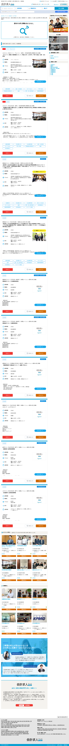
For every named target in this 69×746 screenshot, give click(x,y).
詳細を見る (41, 95)
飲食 (44, 733)
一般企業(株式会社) (61, 725)
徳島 (12, 722)
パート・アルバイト (55, 56)
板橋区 (17, 726)
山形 (22, 721)
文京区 (8, 726)
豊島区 (14, 726)
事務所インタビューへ (39, 172)
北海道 (18, 721)
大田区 (28, 724)
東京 (6, 721)
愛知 (29, 721)
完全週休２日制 (13, 731)
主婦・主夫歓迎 (25, 731)
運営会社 (65, 744)
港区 (10, 724)
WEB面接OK (12, 733)
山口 (10, 722)
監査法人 (55, 725)
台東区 (5, 727)
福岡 (14, 722)
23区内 (7, 723)
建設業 (59, 733)
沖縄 (16, 722)
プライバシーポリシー (51, 744)
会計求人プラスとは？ (45, 1)
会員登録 (24, 705)
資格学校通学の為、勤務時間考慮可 (22, 733)
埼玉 (13, 721)
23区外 (10, 723)
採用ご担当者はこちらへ (63, 1)
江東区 (11, 727)
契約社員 (52, 58)
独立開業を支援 (4, 734)
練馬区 (20, 726)
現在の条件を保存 (61, 11)
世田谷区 (19, 724)
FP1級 (52, 73)
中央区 (12, 724)
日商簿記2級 (53, 70)
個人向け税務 (40, 733)
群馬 (15, 721)
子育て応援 (15, 732)
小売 (51, 733)
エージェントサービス (30, 666)
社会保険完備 (19, 731)
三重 (31, 721)
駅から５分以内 (4, 732)
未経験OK (3, 731)
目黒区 (22, 724)
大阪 (2, 722)
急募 (27, 732)
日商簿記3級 (53, 72)
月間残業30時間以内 (22, 732)
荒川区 (28, 726)
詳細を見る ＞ (9, 556)
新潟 (24, 721)
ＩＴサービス (47, 733)
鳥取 (6, 722)
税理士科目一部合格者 (55, 68)
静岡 (27, 721)
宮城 (20, 721)
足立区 (25, 726)
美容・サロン (63, 733)
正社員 (52, 55)
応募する (8, 95)
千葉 (11, 721)
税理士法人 (50, 725)
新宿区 (2, 726)
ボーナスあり (10, 732)
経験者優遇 (7, 731)
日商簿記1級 (53, 69)
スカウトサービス (17, 653)
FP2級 (52, 74)
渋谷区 (15, 724)
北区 (23, 726)
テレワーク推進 (15, 734)
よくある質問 (54, 1)
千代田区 (7, 724)
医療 (56, 733)
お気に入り (30, 96)
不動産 (54, 733)
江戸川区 (15, 727)
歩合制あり (10, 734)
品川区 (25, 724)
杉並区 (11, 726)
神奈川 (9, 721)
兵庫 (4, 722)
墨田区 (8, 727)
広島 (8, 722)
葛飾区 (2, 727)
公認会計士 (53, 64)
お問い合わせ (59, 744)
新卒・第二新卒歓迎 (5, 733)
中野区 (5, 726)
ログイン (57, 4)
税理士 (52, 66)
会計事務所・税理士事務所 (42, 725)
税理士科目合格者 (54, 67)
